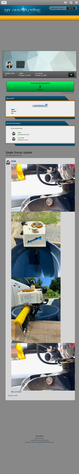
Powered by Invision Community (39, 440)
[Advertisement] (27, 36)
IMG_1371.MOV (16, 392)
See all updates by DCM (14, 155)
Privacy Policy (39, 436)
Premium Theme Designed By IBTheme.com (39, 442)
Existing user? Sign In (58, 8)
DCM (13, 161)
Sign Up (71, 8)
